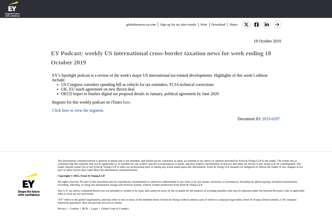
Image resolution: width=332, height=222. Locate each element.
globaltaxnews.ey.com (141, 24)
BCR (85, 208)
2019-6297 (271, 119)
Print (204, 24)
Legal (94, 208)
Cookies (74, 208)
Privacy (62, 208)
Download (218, 24)
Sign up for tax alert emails (178, 24)
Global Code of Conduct (115, 208)
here (126, 102)
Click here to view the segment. (78, 110)
